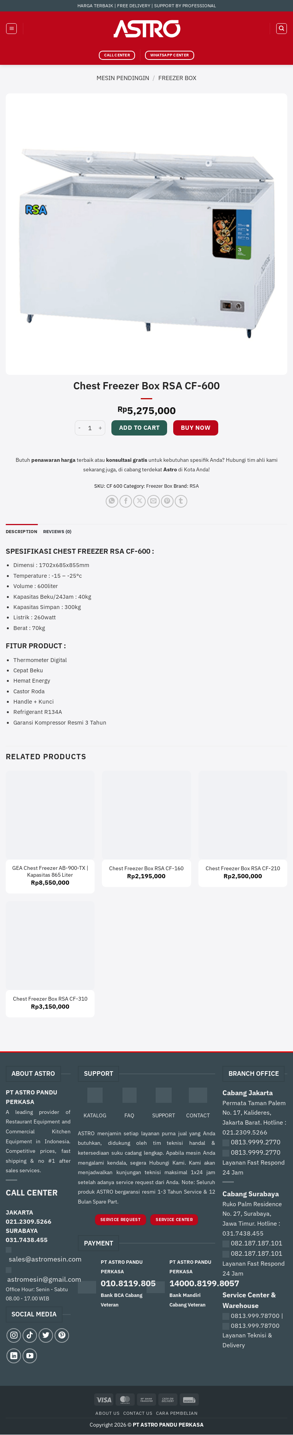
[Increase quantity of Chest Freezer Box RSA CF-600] (100, 427)
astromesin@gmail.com (44, 1279)
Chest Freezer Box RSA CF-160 (146, 868)
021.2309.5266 (29, 1222)
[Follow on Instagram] (13, 1336)
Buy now (196, 427)
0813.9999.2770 (255, 1142)
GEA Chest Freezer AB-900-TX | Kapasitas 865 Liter (50, 872)
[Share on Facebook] (125, 501)
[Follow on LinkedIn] (13, 1356)
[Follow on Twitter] (46, 1336)
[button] (11, 28)
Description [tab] (23, 531)
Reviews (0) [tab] (61, 531)
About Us (107, 1413)
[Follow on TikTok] (30, 1336)
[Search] (281, 28)
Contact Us (137, 1413)
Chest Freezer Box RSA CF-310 (50, 999)
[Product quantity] (90, 427)
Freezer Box (177, 78)
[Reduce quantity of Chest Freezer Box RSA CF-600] (79, 427)
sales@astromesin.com (45, 1259)
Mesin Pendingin (123, 78)
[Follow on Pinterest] (62, 1336)
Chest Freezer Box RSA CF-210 (243, 868)
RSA (194, 486)
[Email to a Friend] (153, 501)
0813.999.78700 (255, 1316)
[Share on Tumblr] (181, 501)
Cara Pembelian (177, 1413)
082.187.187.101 (256, 1243)
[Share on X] (139, 501)
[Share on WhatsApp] (112, 501)
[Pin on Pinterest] (167, 501)
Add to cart (139, 427)
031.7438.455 (27, 1240)
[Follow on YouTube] (30, 1356)
